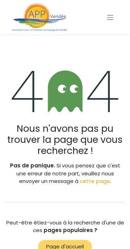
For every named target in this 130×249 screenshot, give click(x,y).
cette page (95, 181)
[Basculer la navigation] (110, 17)
